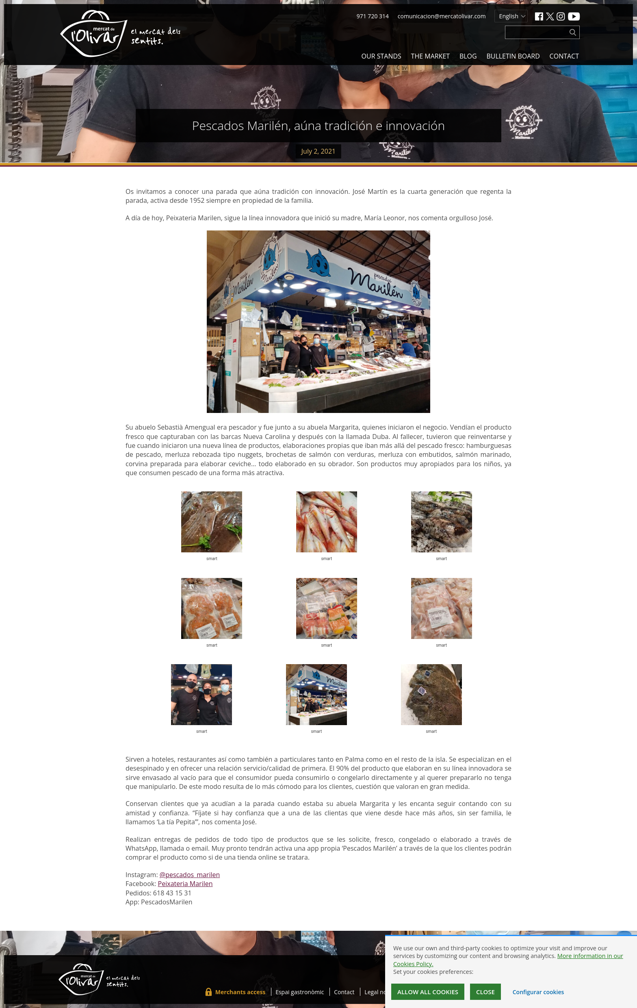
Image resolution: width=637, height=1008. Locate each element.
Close (485, 992)
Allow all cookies (427, 992)
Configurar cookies (538, 992)
